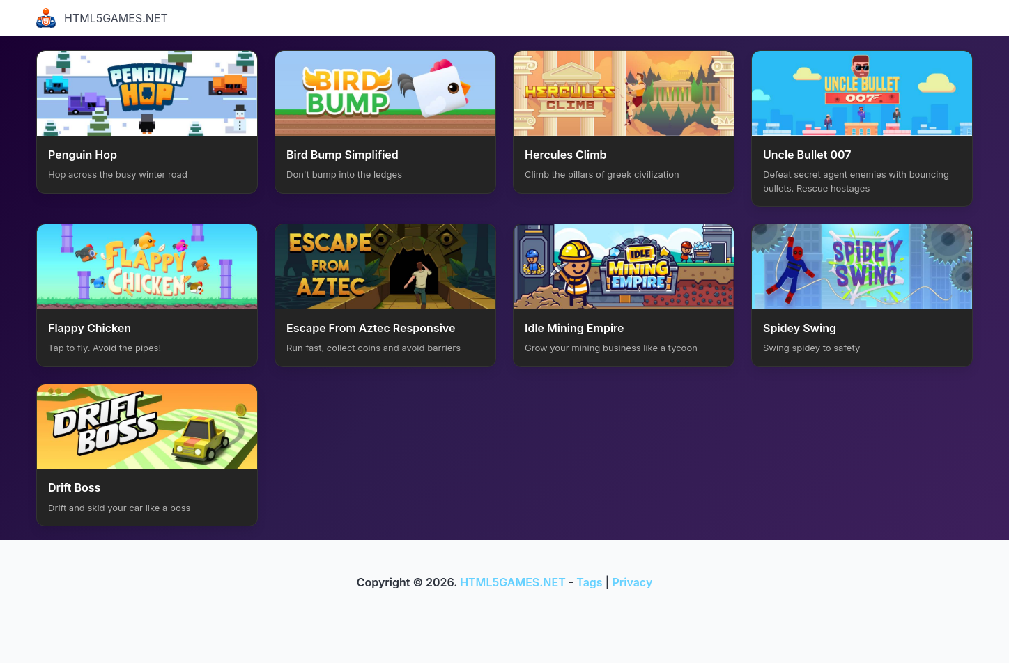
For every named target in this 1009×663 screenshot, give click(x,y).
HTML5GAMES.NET (102, 18)
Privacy (632, 582)
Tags (589, 582)
